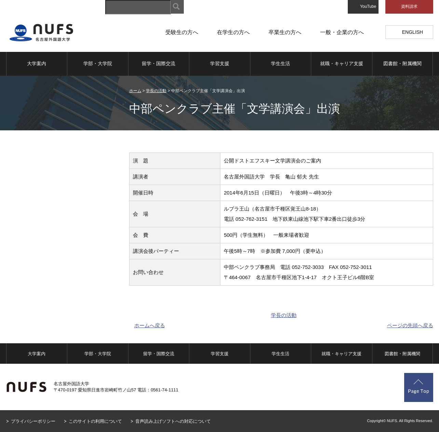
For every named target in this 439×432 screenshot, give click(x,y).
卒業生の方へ (285, 32)
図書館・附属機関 (402, 63)
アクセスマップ (291, 6)
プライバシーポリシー (33, 421)
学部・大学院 (97, 63)
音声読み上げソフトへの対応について (173, 421)
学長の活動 (156, 90)
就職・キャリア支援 (341, 63)
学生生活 (280, 63)
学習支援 (219, 63)
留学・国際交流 (158, 63)
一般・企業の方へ (342, 32)
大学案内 (36, 63)
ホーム (135, 90)
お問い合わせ (328, 6)
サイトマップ (209, 6)
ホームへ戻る (149, 325)
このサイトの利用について (95, 421)
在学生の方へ (233, 32)
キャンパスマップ (249, 6)
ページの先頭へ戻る (410, 325)
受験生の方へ (181, 32)
